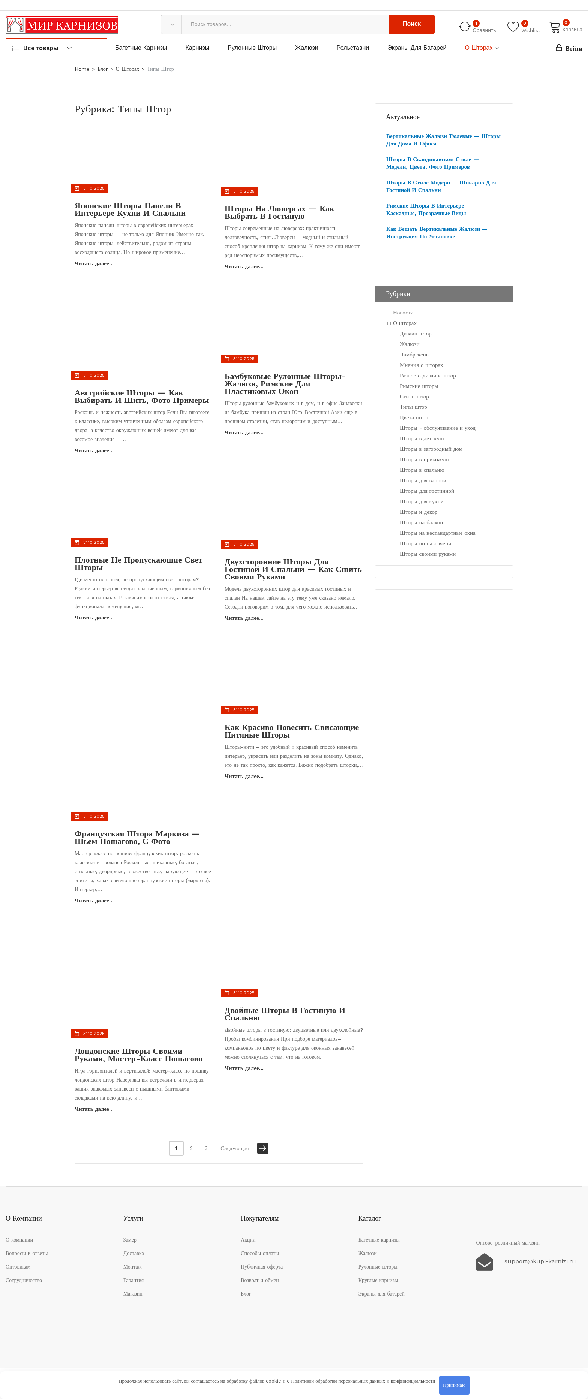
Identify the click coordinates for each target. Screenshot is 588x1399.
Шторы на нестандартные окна (438, 533)
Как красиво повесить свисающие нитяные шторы (292, 731)
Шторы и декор (418, 512)
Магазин (132, 1294)
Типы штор (413, 407)
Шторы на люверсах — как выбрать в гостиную (279, 212)
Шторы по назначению (427, 543)
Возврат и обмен (260, 1280)
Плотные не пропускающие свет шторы (138, 563)
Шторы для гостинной (427, 491)
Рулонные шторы (252, 47)
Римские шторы (419, 386)
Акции (248, 1240)
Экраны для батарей (416, 47)
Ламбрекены (415, 354)
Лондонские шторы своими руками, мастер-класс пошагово (138, 1054)
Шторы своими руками (428, 554)
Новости (403, 312)
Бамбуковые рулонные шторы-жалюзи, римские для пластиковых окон (285, 383)
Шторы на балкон (421, 522)
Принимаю (454, 1385)
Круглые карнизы (378, 1280)
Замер (129, 1240)
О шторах (478, 47)
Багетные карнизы (141, 47)
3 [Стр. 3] (206, 1148)
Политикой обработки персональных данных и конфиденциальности (363, 1381)
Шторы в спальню (422, 470)
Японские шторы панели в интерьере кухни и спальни (130, 209)
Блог (246, 1294)
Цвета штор (414, 417)
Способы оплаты (260, 1253)
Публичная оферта (262, 1267)
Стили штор (414, 396)
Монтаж (132, 1267)
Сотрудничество (24, 1280)
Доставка (133, 1253)
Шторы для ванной (423, 480)
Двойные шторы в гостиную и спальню (285, 1013)
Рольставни (353, 47)
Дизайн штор (416, 333)
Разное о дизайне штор (428, 375)
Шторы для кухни (422, 501)
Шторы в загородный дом (431, 449)
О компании (19, 1240)
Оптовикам (18, 1267)
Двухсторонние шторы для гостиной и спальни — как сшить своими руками (293, 569)
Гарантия (133, 1280)
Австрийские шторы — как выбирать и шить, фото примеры (142, 396)
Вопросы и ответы (27, 1253)
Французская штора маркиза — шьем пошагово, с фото (137, 837)
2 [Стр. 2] (191, 1148)
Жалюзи (306, 47)
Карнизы (198, 47)
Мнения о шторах (421, 365)
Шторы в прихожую (424, 459)
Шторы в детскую (422, 438)
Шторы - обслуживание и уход (438, 428)
